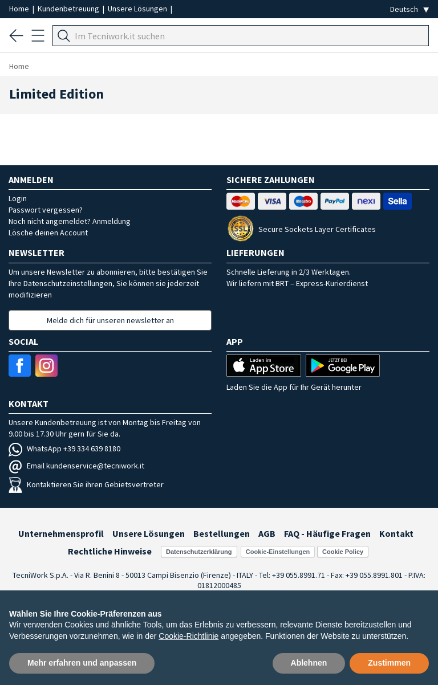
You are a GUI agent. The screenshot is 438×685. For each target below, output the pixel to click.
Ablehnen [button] (309, 662)
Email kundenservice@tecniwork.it (76, 465)
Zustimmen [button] (389, 662)
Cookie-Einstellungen (278, 551)
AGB (266, 533)
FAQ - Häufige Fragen (327, 533)
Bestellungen (221, 533)
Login (18, 198)
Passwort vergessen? (46, 210)
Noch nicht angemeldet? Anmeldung (70, 221)
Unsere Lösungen (138, 8)
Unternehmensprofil (61, 533)
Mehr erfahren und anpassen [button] (81, 662)
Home (20, 8)
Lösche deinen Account (48, 232)
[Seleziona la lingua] (409, 9)
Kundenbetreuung (69, 8)
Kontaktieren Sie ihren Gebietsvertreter (86, 484)
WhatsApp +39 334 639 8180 (64, 448)
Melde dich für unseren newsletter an (110, 320)
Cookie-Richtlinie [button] (188, 636)
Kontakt (396, 533)
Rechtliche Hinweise (110, 551)
